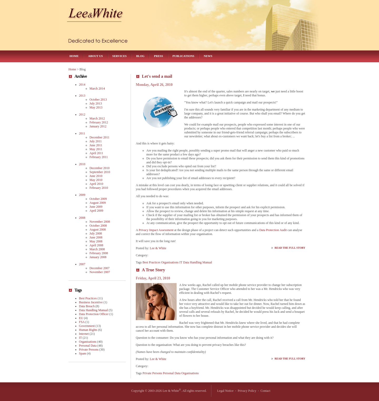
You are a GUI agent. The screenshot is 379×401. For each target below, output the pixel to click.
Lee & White (158, 248)
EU (81, 318)
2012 (82, 114)
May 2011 (95, 149)
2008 (82, 218)
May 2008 (95, 241)
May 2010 (95, 180)
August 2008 (97, 229)
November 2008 (99, 221)
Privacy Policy (247, 391)
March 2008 (97, 249)
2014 (82, 84)
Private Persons (152, 373)
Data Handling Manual (197, 262)
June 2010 (95, 176)
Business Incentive (91, 302)
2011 (82, 133)
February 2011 (98, 157)
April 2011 (96, 153)
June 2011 (95, 145)
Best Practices (152, 262)
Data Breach (87, 306)
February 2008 (98, 253)
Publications (183, 56)
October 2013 (98, 99)
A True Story (153, 270)
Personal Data (172, 373)
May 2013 (95, 107)
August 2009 (97, 203)
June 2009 (95, 207)
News (208, 56)
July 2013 (95, 103)
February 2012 (98, 122)
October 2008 (98, 225)
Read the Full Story (290, 247)
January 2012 (97, 126)
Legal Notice (225, 391)
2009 (82, 195)
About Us (95, 56)
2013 (82, 95)
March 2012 (97, 118)
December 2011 (99, 137)
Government (87, 326)
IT (180, 262)
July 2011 (95, 141)
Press (158, 56)
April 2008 (96, 245)
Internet (84, 334)
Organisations (169, 262)
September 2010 (99, 172)
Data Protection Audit (273, 230)
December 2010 (99, 168)
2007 (82, 264)
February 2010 (98, 188)
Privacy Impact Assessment (156, 230)
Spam (82, 353)
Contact (265, 391)
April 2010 (96, 184)
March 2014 (97, 88)
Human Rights (88, 330)
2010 (82, 164)
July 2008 (95, 233)
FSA (81, 322)
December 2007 (99, 268)
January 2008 (97, 257)
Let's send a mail (157, 76)
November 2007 (99, 272)
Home (74, 56)
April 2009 (96, 210)
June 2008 (95, 237)
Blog (140, 56)
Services (119, 56)
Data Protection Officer (93, 314)
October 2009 (98, 199)
